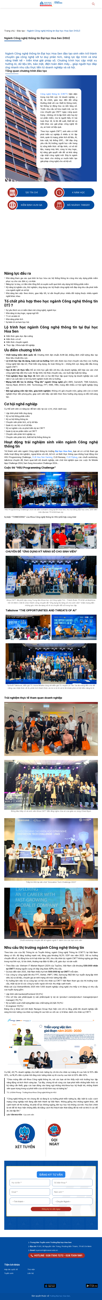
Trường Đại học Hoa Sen (60, 1296)
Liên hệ (30, 1273)
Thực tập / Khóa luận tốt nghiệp (20, 345)
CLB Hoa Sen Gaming (42, 457)
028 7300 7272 (54, 1255)
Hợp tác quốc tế (11, 1269)
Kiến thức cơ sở (13, 339)
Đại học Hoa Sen (63, 451)
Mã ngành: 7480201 (72, 205)
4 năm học (69, 192)
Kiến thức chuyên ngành (17, 342)
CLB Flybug (72, 457)
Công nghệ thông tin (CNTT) (54, 94)
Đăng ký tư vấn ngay (51, 1209)
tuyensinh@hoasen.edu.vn (47, 1250)
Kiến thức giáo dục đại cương (19, 336)
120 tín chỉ (23, 192)
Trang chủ (9, 30)
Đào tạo (21, 30)
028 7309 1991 (74, 1255)
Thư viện (31, 1269)
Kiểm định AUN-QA (25, 205)
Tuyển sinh (8, 1273)
